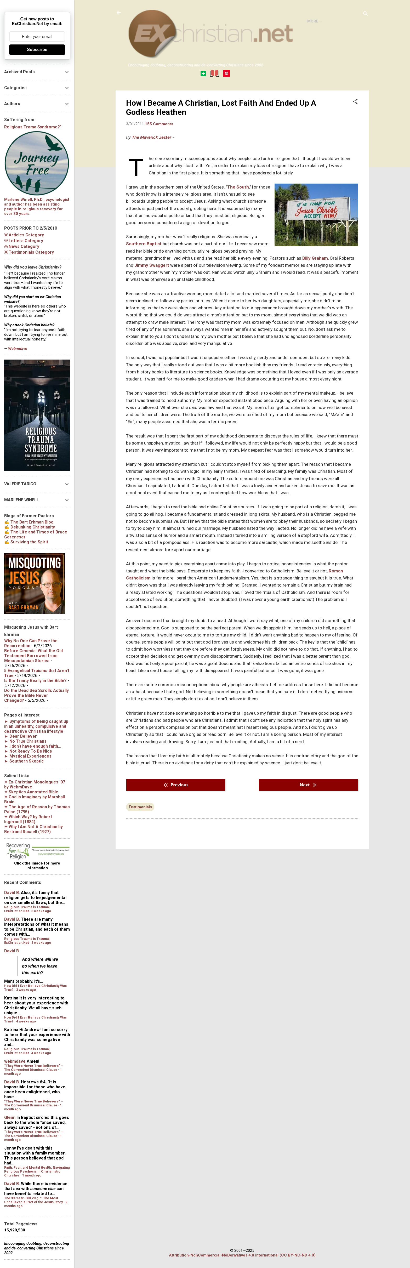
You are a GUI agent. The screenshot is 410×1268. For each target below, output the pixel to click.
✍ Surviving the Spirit (26, 541)
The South (238, 208)
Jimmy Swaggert (151, 286)
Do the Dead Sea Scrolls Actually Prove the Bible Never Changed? (36, 695)
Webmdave (17, 348)
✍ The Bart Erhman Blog (29, 522)
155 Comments (159, 145)
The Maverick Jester (151, 158)
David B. (12, 892)
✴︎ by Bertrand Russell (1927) (33, 829)
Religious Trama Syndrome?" (32, 126)
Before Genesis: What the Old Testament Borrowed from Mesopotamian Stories (33, 655)
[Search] (365, 14)
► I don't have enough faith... (32, 746)
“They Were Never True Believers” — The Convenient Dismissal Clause (34, 1068)
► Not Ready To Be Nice (28, 751)
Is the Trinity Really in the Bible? (35, 680)
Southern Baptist (144, 265)
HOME (138, 95)
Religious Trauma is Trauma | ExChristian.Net (27, 909)
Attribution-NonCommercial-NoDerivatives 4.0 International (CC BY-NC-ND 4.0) (242, 1255)
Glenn (9, 1117)
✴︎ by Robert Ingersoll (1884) (28, 819)
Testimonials (140, 828)
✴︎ (31, 791)
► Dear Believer (20, 736)
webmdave (15, 1061)
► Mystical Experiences (28, 756)
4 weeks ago (26, 1021)
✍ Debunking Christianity (29, 527)
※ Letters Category (23, 240)
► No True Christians (25, 741)
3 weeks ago (41, 911)
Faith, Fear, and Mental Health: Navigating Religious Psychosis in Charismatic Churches (37, 1171)
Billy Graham (315, 279)
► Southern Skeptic (24, 761)
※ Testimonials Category (29, 252)
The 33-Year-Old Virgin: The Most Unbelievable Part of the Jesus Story (33, 1200)
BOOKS (160, 95)
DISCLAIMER (188, 95)
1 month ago (31, 1175)
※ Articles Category (24, 234)
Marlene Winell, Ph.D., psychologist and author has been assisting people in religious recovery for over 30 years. (36, 206)
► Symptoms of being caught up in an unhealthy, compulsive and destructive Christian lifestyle (36, 726)
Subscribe (37, 49)
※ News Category (21, 246)
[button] (355, 123)
